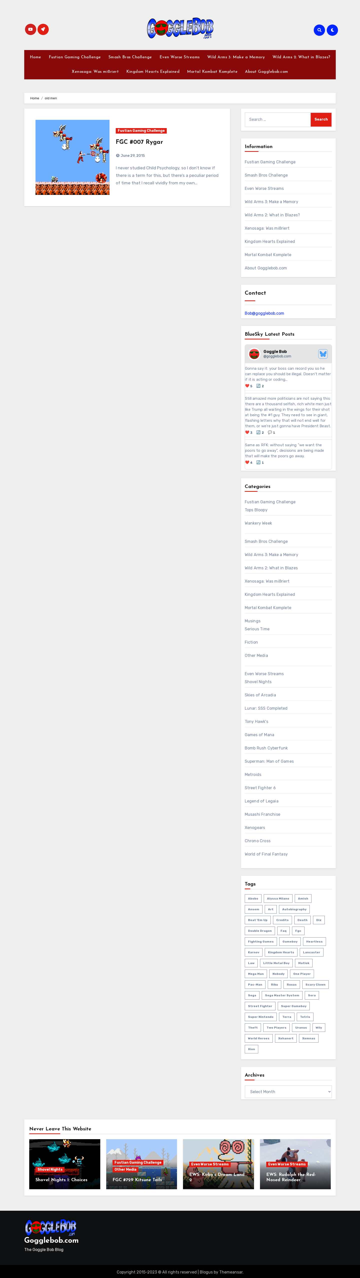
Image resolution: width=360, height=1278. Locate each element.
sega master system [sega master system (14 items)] (282, 995)
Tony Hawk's (256, 721)
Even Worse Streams (180, 57)
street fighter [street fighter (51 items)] (260, 1006)
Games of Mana (259, 734)
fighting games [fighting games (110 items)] (261, 941)
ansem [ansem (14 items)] (253, 909)
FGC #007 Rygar (139, 142)
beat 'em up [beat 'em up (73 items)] (258, 920)
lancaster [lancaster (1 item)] (311, 952)
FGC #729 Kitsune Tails (137, 1180)
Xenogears (255, 827)
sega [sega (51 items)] (252, 995)
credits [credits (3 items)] (282, 920)
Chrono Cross (257, 840)
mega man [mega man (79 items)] (256, 974)
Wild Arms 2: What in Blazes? (301, 57)
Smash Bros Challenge (130, 57)
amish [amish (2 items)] (303, 898)
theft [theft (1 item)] (253, 1027)
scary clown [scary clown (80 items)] (316, 984)
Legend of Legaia (261, 801)
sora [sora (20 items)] (312, 995)
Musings (252, 621)
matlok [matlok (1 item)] (303, 963)
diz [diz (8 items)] (319, 920)
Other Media (256, 655)
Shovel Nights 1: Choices (62, 1180)
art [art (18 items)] (271, 909)
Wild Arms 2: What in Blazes (271, 568)
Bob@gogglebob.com (264, 313)
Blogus (206, 1270)
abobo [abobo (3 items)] (253, 898)
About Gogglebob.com (266, 72)
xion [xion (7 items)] (251, 1049)
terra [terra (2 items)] (286, 1017)
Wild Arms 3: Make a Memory (236, 57)
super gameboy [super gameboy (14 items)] (293, 1006)
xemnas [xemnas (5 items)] (308, 1038)
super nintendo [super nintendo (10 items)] (261, 1017)
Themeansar (230, 1270)
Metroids (253, 774)
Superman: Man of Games (269, 761)
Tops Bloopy (256, 510)
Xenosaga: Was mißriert (95, 72)
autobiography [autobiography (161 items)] (294, 909)
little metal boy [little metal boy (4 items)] (276, 963)
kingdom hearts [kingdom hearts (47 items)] (281, 952)
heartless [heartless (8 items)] (314, 941)
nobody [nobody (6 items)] (278, 974)
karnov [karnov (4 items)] (253, 952)
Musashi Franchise (262, 814)
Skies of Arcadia (260, 695)
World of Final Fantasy (266, 854)
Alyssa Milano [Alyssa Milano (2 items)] (278, 898)
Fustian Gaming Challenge (75, 57)
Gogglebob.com (51, 1239)
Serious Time (257, 629)
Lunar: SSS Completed (266, 708)
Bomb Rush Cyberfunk (266, 748)
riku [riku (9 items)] (274, 984)
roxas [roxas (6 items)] (292, 984)
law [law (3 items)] (251, 963)
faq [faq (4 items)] (283, 931)
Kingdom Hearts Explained (153, 72)
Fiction (251, 642)
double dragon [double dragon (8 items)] (260, 931)
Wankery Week (258, 523)
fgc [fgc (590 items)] (298, 931)
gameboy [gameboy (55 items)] (290, 941)
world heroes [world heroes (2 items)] (259, 1038)
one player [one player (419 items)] (302, 974)
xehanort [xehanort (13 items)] (286, 1038)
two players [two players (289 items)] (276, 1027)
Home (35, 57)
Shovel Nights (258, 681)
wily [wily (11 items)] (319, 1027)
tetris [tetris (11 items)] (305, 1017)
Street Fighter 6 (260, 787)
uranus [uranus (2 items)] (301, 1027)
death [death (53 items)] (303, 920)
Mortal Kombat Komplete (212, 72)
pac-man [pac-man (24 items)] (255, 984)
